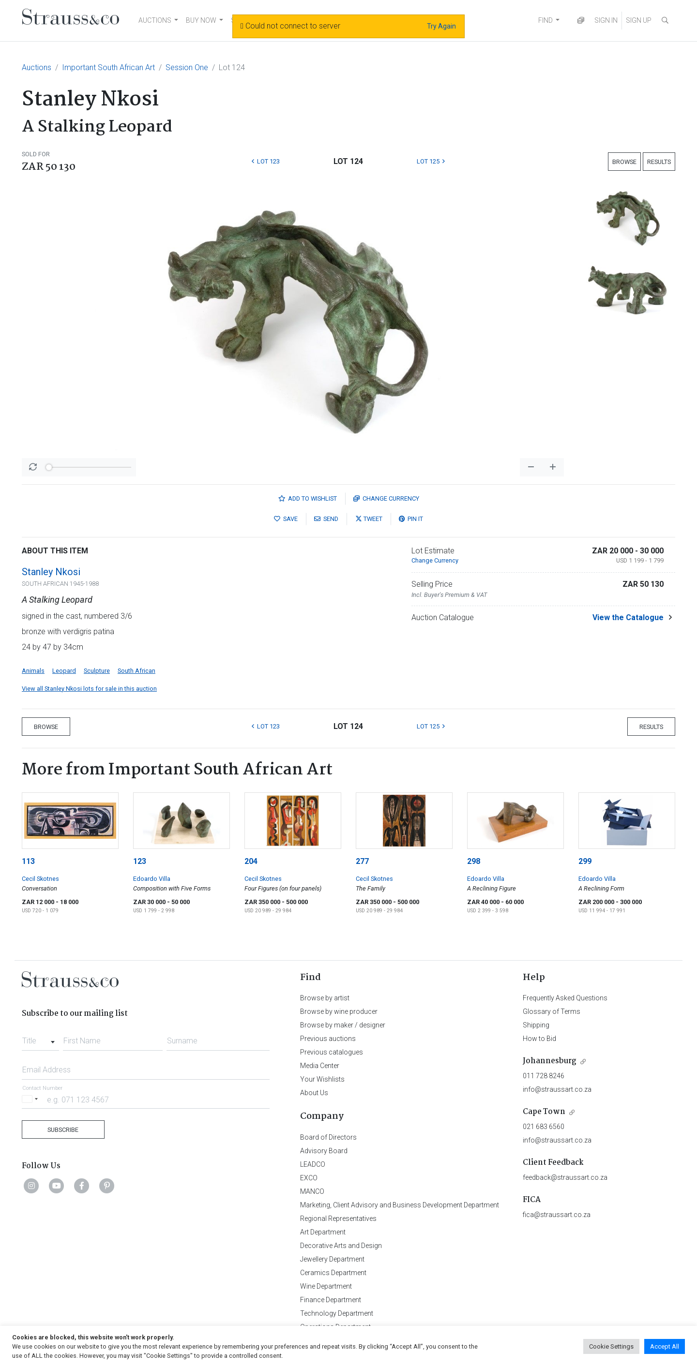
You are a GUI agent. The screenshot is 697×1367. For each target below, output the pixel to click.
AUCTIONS (154, 20)
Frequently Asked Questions (565, 998)
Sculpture (97, 670)
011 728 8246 (543, 1076)
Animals (33, 670)
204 (251, 861)
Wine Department (326, 1286)
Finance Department (330, 1300)
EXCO (309, 1178)
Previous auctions (328, 1038)
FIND (545, 20)
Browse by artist (324, 998)
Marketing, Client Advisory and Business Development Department (399, 1205)
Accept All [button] (664, 1346)
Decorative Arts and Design (341, 1245)
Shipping (536, 1025)
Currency (386, 498)
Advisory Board (324, 1151)
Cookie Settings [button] (611, 1346)
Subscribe (62, 1129)
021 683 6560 (543, 1126)
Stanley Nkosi (51, 572)
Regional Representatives (338, 1218)
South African (136, 670)
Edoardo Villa (151, 878)
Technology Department (336, 1313)
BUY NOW (201, 20)
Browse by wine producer (339, 1011)
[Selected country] (31, 1099)
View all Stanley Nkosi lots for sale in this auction (89, 688)
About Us (314, 1093)
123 (139, 861)
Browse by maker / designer (342, 1025)
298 (473, 861)
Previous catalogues (331, 1052)
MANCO (312, 1191)
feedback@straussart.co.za (565, 1177)
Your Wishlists (322, 1079)
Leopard (64, 670)
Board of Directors (328, 1137)
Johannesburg (549, 1061)
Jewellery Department (332, 1259)
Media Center (319, 1066)
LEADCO (312, 1164)
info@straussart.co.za (557, 1089)
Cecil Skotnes (40, 878)
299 (584, 861)
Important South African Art (108, 67)
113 (28, 861)
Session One (187, 67)
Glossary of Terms (551, 1011)
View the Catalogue (628, 617)
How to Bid (539, 1038)
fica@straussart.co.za (557, 1214)
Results (659, 161)
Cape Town (544, 1112)
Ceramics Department (333, 1273)
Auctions (36, 67)
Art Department (323, 1232)
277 (362, 861)
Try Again (441, 26)
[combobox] (40, 1038)
